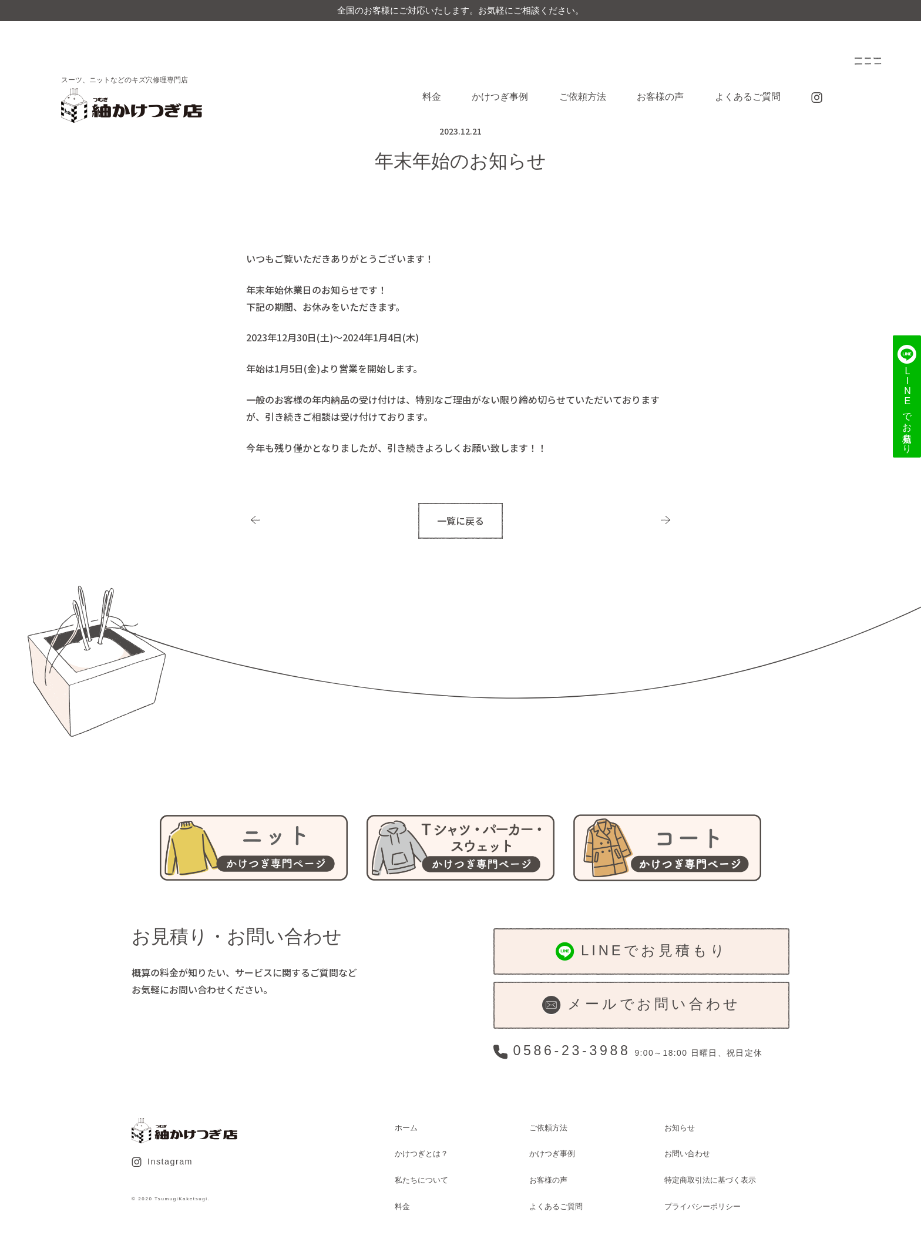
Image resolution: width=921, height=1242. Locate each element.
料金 (431, 97)
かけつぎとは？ (421, 1153)
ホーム (406, 1127)
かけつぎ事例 (500, 97)
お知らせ (679, 1127)
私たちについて (421, 1180)
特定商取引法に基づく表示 (710, 1180)
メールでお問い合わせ (641, 1005)
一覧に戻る (460, 520)
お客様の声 (660, 97)
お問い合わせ (687, 1153)
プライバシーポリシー (702, 1206)
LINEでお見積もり (642, 951)
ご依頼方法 (582, 97)
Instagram (162, 1162)
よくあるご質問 (748, 97)
